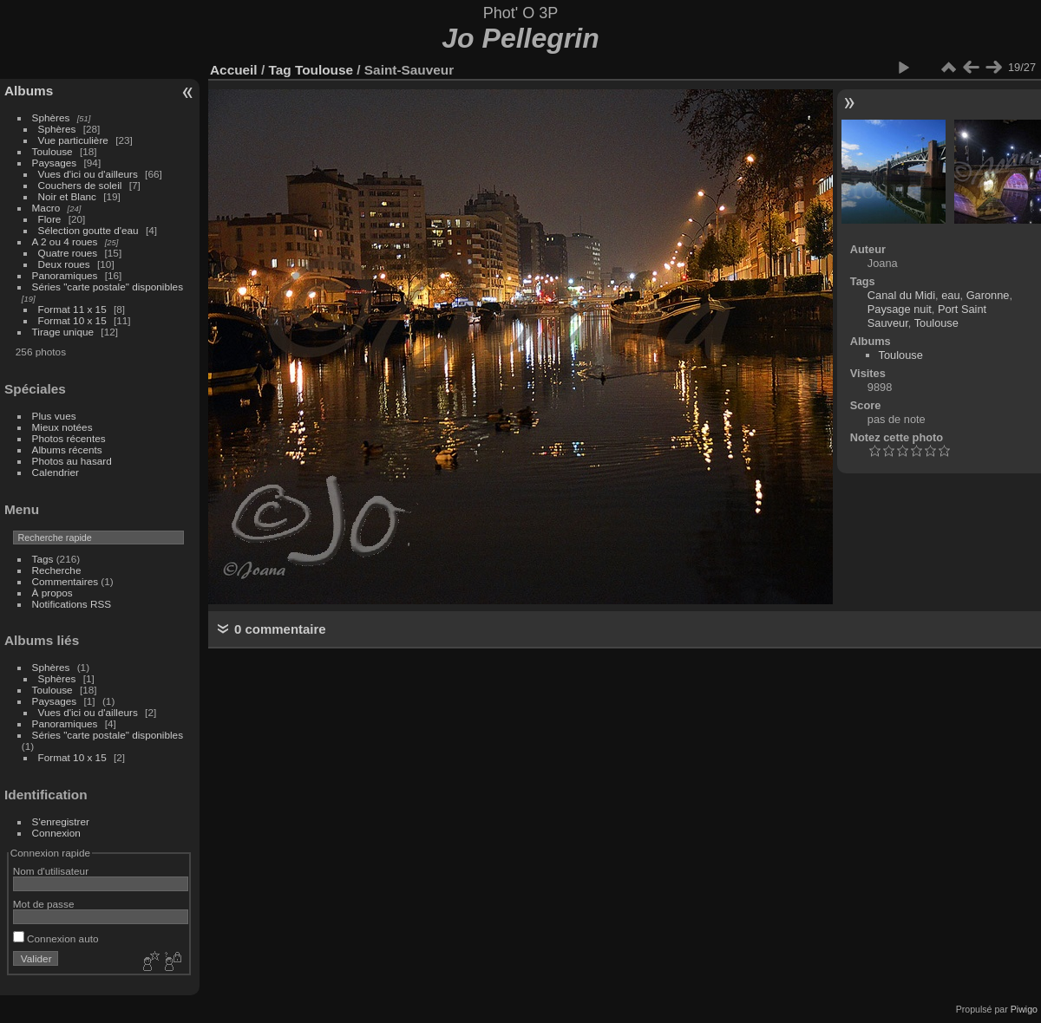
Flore (50, 219)
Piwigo (1024, 1009)
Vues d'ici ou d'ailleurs (88, 173)
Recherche (57, 570)
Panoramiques (65, 275)
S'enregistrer (60, 821)
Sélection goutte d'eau (88, 230)
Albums (28, 90)
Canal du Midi (901, 295)
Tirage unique (63, 331)
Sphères (51, 117)
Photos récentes (69, 438)
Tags (43, 558)
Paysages (54, 162)
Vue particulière (73, 140)
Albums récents (67, 449)
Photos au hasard (72, 460)
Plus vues (54, 415)
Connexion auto (56, 938)
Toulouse (52, 151)
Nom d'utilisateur (50, 870)
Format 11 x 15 (72, 309)
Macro (46, 207)
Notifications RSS (72, 603)
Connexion (56, 832)
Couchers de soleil (80, 185)
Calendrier (55, 472)
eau (950, 295)
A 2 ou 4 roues (65, 241)
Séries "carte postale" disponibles (112, 286)
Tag (279, 69)
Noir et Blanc (67, 196)
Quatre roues (68, 252)
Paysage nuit (900, 309)
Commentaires (65, 581)
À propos (52, 592)
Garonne (988, 295)
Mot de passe (44, 903)
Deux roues (64, 264)
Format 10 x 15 (72, 320)
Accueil (234, 69)
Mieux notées (62, 427)
